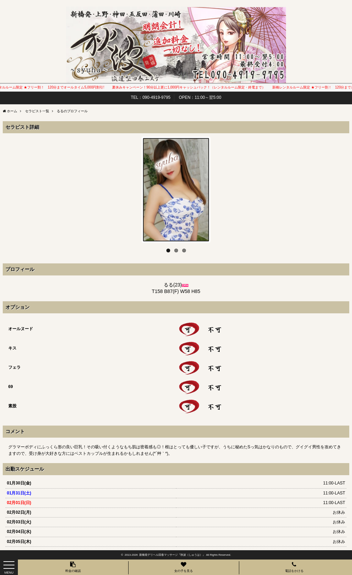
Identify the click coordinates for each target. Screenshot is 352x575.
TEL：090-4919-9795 (150, 97)
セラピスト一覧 (37, 111)
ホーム (12, 111)
